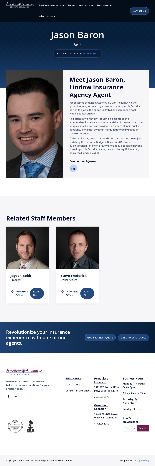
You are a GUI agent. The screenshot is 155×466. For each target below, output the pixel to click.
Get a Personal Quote (133, 337)
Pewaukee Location (101, 380)
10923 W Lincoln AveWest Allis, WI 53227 (106, 415)
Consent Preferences (78, 390)
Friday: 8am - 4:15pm (134, 393)
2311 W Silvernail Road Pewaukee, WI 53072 (107, 389)
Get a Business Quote (100, 337)
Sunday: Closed (131, 409)
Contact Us (139, 11)
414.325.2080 (101, 423)
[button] (51, 5)
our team (73, 53)
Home (60, 53)
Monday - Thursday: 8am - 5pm (134, 385)
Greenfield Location (101, 407)
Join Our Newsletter (130, 420)
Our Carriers (73, 384)
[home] (20, 5)
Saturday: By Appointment (131, 401)
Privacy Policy (73, 378)
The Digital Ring (140, 460)
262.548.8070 (101, 397)
